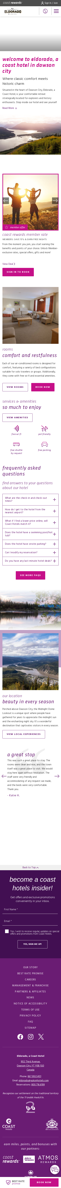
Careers (30, 980)
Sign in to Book (18, 272)
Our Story (30, 967)
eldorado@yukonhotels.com (34, 1081)
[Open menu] (56, 11)
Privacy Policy (30, 1016)
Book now (44, 387)
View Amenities (17, 418)
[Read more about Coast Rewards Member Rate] (30, 202)
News (30, 998)
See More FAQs (30, 575)
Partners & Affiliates (30, 992)
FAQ (30, 1022)
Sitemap (30, 1028)
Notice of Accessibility (30, 1004)
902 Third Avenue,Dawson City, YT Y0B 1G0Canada (30, 1066)
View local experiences (24, 734)
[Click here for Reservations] (38, 1085)
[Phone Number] (45, 11)
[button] (5, 200)
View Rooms (15, 387)
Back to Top (31, 868)
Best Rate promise (30, 973)
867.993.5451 (34, 1077)
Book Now (48, 1183)
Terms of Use (30, 1010)
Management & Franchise (30, 985)
